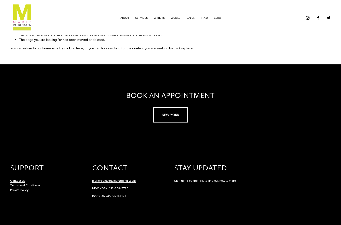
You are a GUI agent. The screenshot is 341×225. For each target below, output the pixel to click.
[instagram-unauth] (308, 18)
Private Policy (19, 190)
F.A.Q (204, 17)
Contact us (17, 180)
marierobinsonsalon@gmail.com (114, 180)
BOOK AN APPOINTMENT (109, 196)
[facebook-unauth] (318, 18)
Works (176, 17)
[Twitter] (328, 18)
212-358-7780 (119, 188)
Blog (217, 17)
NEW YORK (170, 114)
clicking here (73, 48)
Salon (191, 17)
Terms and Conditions (25, 185)
